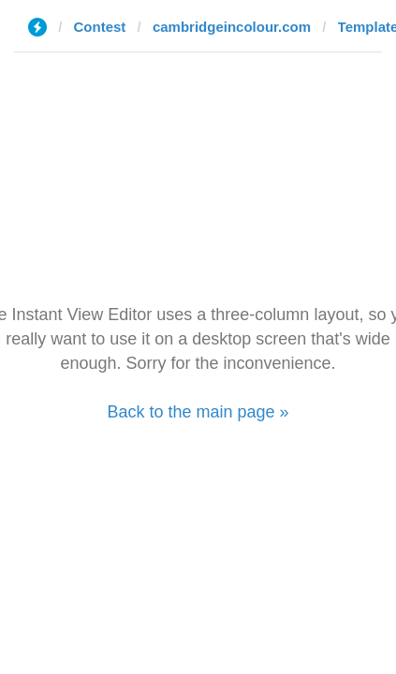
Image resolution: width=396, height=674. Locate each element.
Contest (100, 27)
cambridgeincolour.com (232, 27)
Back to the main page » (197, 412)
